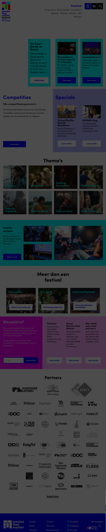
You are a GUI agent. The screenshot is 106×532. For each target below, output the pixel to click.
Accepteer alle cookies (88, 522)
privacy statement (80, 501)
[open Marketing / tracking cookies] (102, 514)
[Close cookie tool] (103, 493)
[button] (86, 508)
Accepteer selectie (88, 528)
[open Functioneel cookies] (102, 508)
